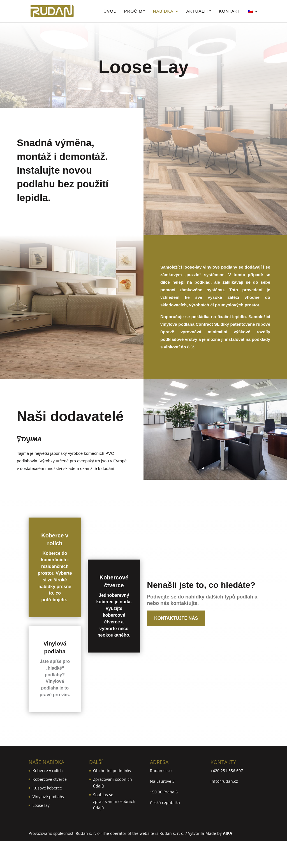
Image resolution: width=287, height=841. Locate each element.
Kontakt (229, 11)
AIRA (227, 833)
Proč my (135, 11)
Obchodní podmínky (112, 770)
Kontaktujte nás (176, 618)
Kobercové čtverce (50, 779)
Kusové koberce (47, 788)
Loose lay (41, 805)
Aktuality (199, 11)
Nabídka (163, 11)
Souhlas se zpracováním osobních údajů (114, 801)
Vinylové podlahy (48, 796)
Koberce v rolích (48, 770)
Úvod (110, 11)
